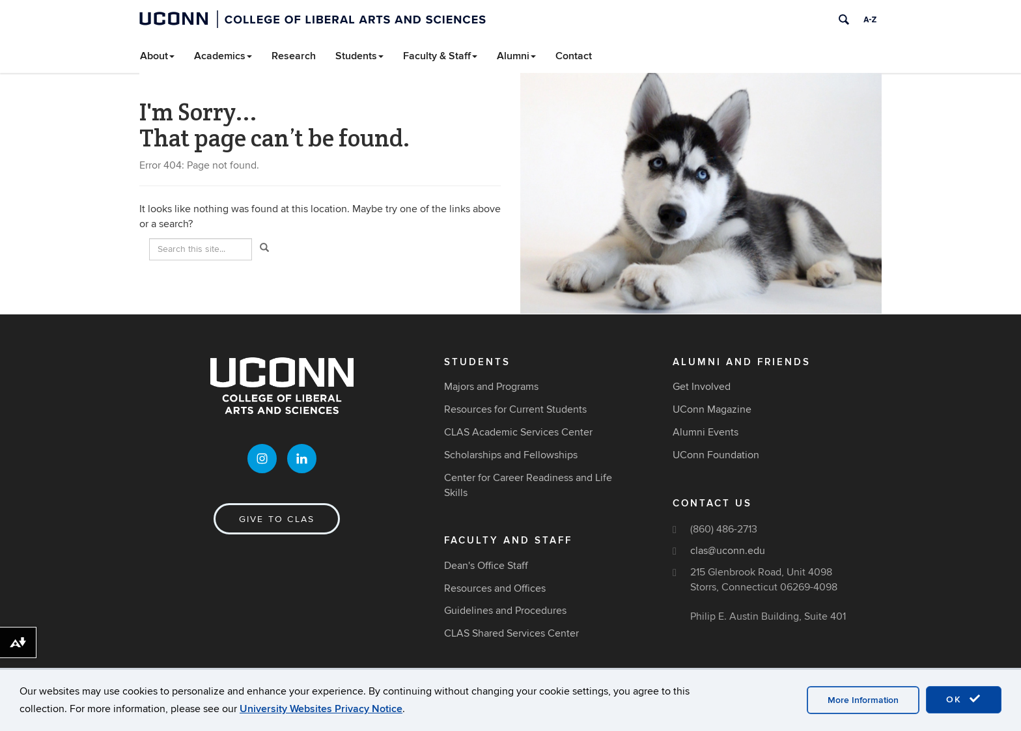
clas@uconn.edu (727, 550)
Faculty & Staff (440, 55)
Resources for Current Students (515, 409)
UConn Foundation (716, 455)
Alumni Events (705, 432)
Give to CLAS (277, 519)
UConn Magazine (712, 409)
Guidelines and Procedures (505, 610)
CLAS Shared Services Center (511, 633)
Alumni (516, 55)
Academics (223, 55)
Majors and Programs (491, 386)
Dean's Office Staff (486, 565)
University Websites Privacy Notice (321, 708)
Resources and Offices (495, 588)
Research (294, 55)
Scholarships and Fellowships (511, 455)
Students (359, 55)
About (157, 55)
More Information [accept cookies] (863, 700)
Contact (573, 55)
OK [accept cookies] (963, 699)
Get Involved (702, 386)
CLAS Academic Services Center (518, 432)
